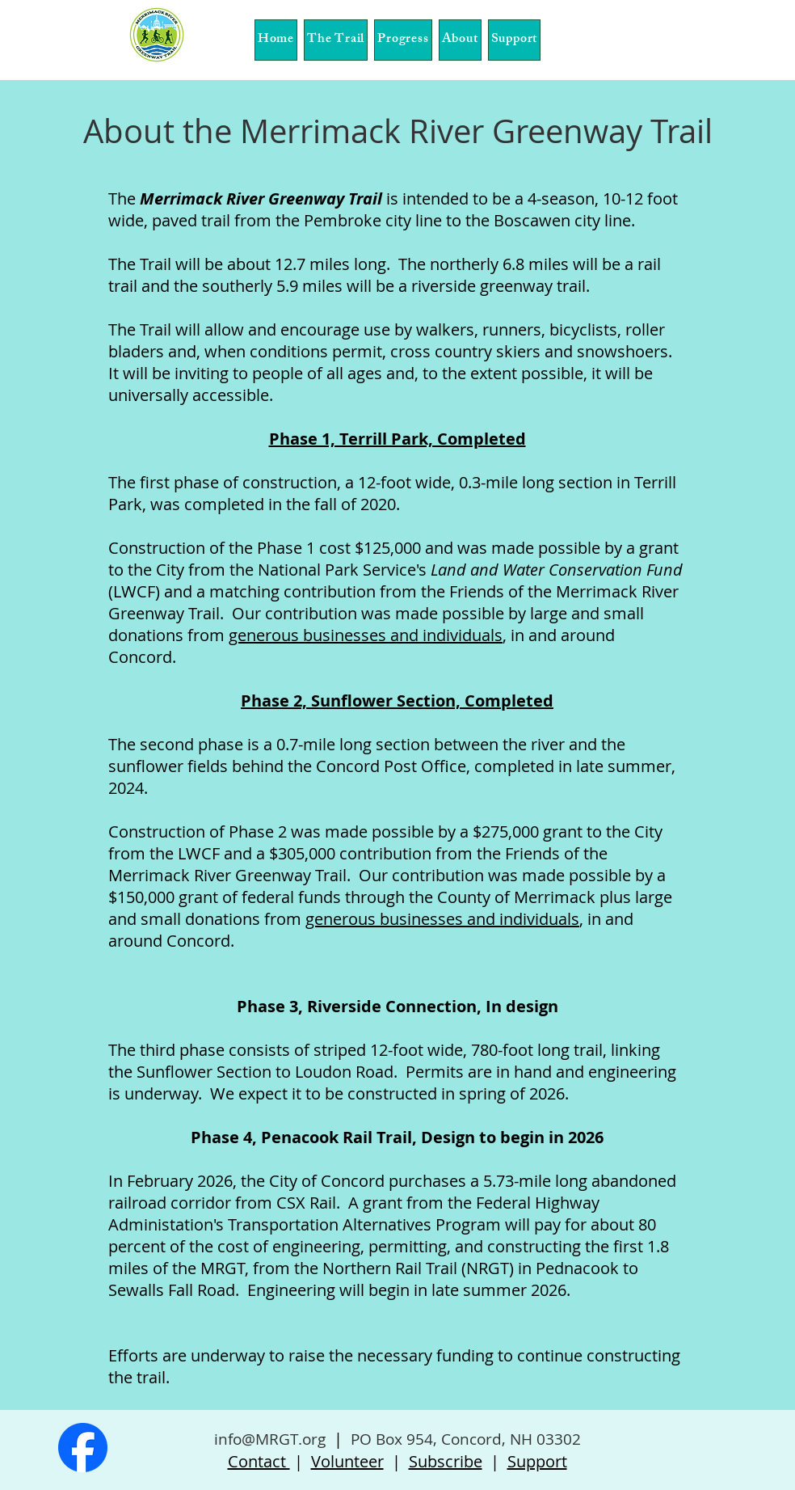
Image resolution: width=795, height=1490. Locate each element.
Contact (259, 1461)
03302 (558, 1439)
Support (537, 1461)
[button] (336, 40)
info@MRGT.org (270, 1439)
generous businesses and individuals (442, 919)
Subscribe (445, 1461)
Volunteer (347, 1461)
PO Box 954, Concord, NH (441, 1439)
